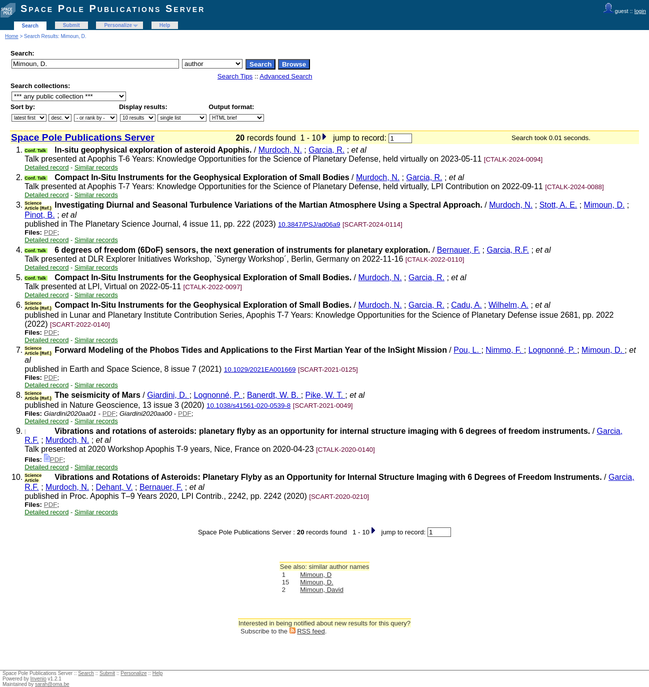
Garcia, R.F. (507, 250)
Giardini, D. (168, 395)
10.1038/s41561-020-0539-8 (248, 405)
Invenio (38, 678)
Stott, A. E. (559, 205)
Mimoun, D (316, 574)
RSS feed (311, 631)
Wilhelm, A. (508, 305)
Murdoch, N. (280, 150)
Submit (71, 25)
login (640, 11)
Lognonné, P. (553, 350)
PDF (51, 232)
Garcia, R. (326, 150)
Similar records (96, 167)
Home (11, 36)
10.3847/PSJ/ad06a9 (309, 224)
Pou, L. (467, 350)
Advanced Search (286, 76)
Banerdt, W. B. (274, 395)
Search (30, 26)
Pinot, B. (39, 215)
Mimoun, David (322, 589)
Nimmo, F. (505, 350)
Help (165, 25)
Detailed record (46, 167)
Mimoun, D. (604, 205)
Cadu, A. (466, 305)
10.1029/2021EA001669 (260, 369)
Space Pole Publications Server (112, 8)
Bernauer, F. (458, 250)
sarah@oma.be (52, 684)
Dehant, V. (114, 487)
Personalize (118, 25)
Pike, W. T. (326, 395)
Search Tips (235, 76)
